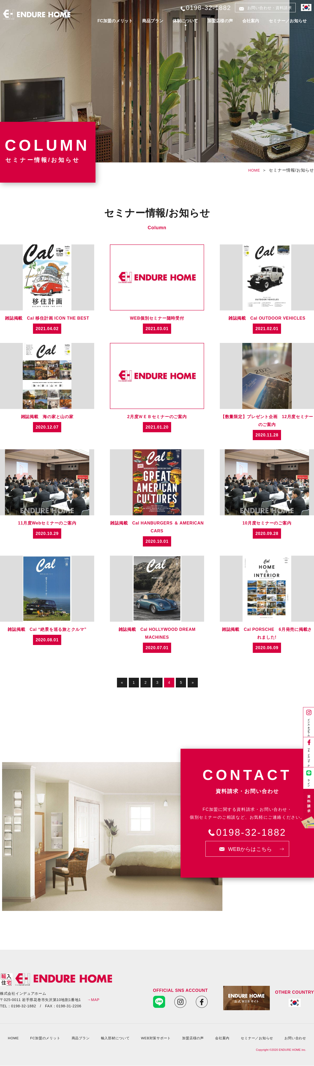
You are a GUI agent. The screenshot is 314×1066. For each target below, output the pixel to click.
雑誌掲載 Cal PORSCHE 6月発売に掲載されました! (267, 633)
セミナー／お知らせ (288, 21)
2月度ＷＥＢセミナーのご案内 (157, 416)
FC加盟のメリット (115, 21)
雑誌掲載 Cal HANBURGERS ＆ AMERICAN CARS (157, 527)
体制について (185, 21)
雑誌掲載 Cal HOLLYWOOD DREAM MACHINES (157, 633)
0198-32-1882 (251, 832)
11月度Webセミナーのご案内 (47, 523)
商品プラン (152, 21)
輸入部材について (115, 1038)
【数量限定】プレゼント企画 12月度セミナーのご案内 (267, 420)
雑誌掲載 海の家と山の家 (47, 416)
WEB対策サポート (156, 1038)
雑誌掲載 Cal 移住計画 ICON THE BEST (47, 318)
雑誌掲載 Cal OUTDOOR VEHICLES (266, 318)
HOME (254, 170)
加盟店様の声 (220, 21)
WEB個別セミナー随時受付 (157, 318)
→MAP (93, 1000)
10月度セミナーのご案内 (267, 523)
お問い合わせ (295, 1038)
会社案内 (250, 21)
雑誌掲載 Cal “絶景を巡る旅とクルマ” (47, 629)
